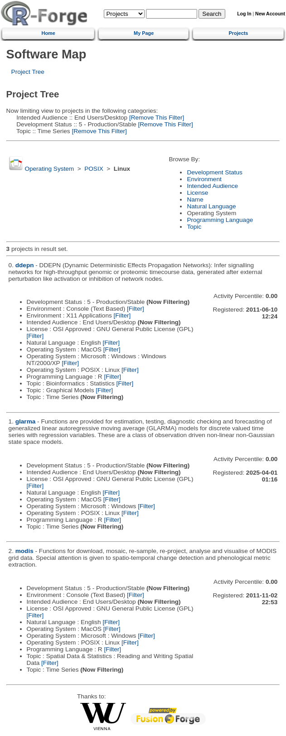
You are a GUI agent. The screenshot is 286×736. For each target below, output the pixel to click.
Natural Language (211, 206)
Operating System (49, 168)
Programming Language (220, 219)
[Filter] (135, 308)
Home (48, 33)
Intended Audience (212, 186)
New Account (270, 13)
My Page (144, 33)
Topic (194, 226)
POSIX (93, 168)
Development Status (214, 172)
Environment (204, 179)
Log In (244, 13)
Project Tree (27, 71)
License (197, 192)
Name (195, 199)
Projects (238, 33)
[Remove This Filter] (155, 117)
